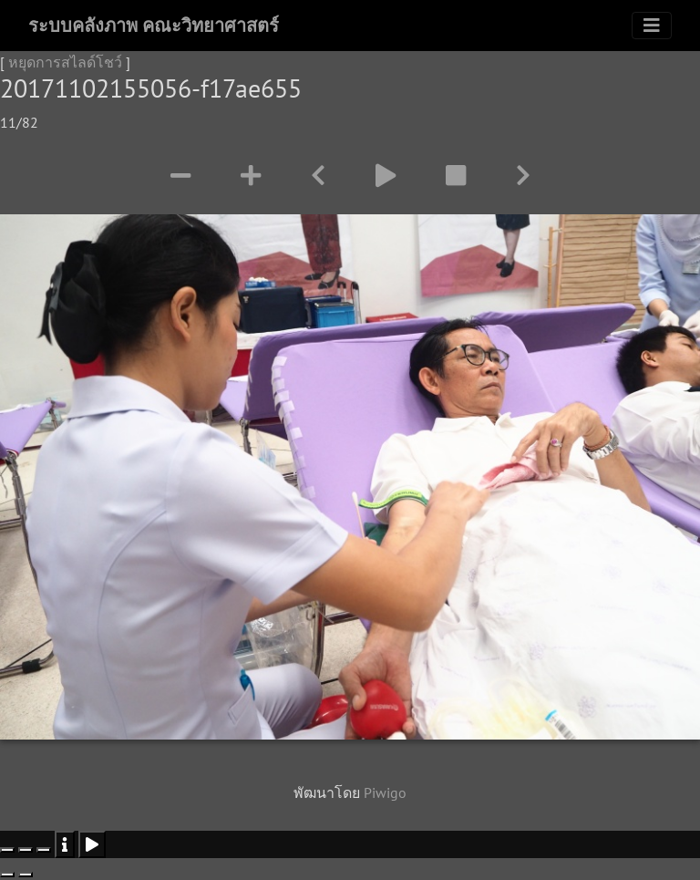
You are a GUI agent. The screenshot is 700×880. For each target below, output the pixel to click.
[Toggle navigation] (652, 25)
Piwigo (385, 792)
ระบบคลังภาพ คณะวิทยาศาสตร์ (153, 25)
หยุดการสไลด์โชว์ (65, 62)
